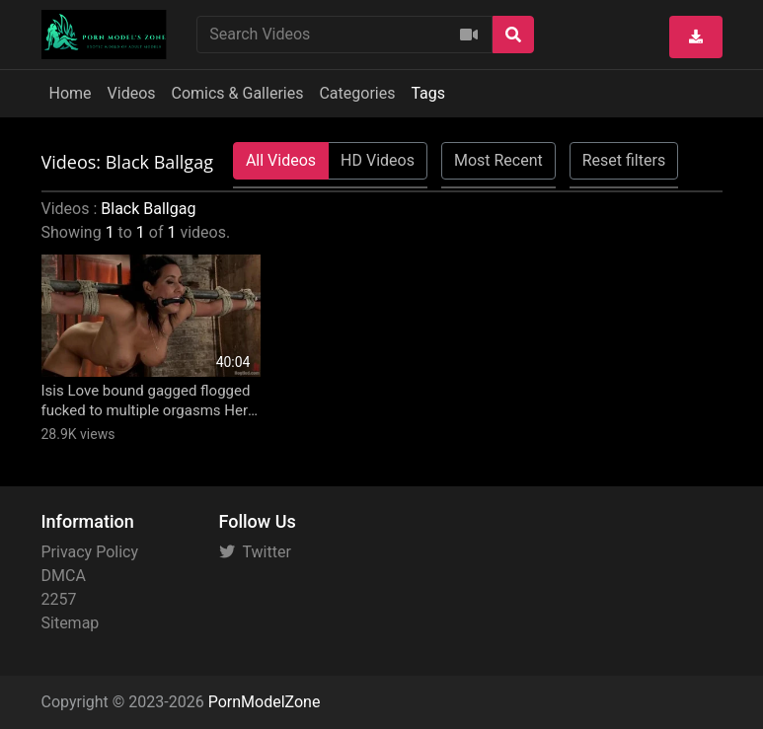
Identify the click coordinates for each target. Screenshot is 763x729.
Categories (357, 93)
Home (70, 93)
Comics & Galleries (238, 93)
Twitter (255, 552)
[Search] (513, 34)
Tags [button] (428, 93)
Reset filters (623, 160)
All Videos (281, 160)
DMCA (63, 575)
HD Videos (378, 160)
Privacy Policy (90, 552)
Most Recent (498, 160)
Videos (132, 93)
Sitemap (70, 623)
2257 (59, 599)
